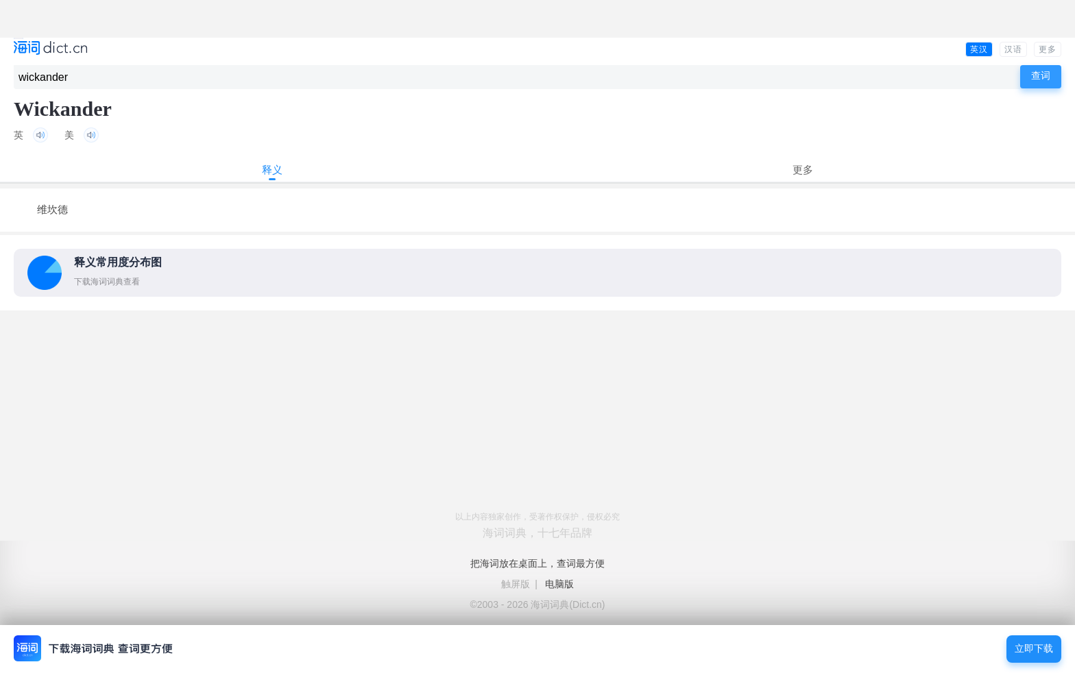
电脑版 (559, 583)
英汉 (979, 49)
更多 (1047, 49)
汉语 (1013, 49)
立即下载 (1034, 649)
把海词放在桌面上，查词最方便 (537, 563)
